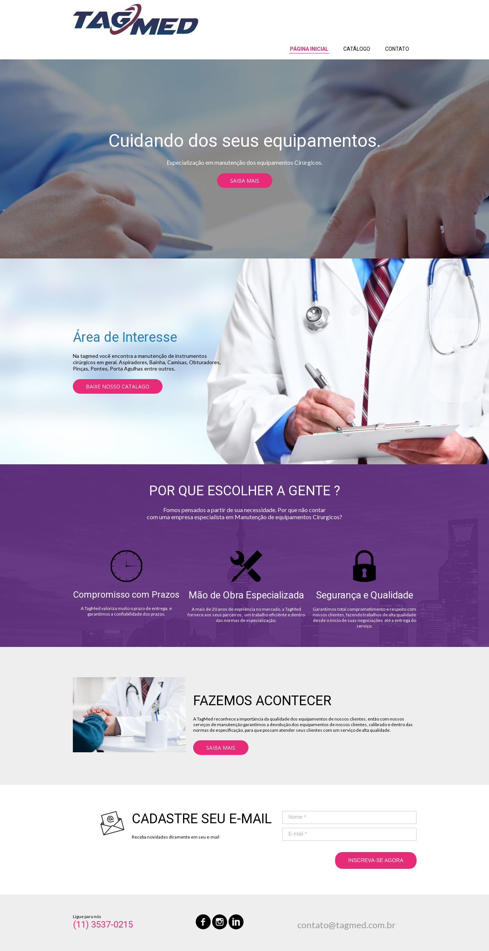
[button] (244, 180)
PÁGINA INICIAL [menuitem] (309, 49)
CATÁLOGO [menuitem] (356, 49)
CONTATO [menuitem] (397, 49)
